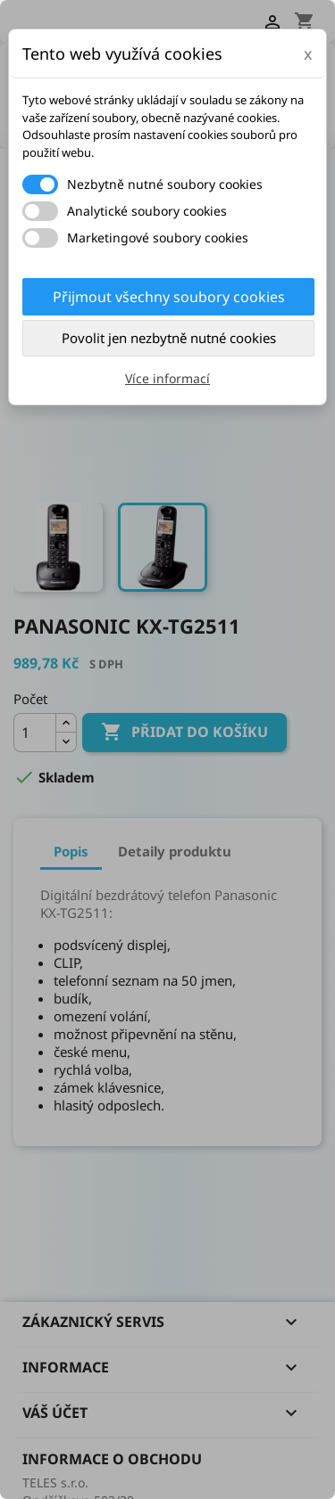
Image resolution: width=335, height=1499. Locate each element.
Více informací (167, 378)
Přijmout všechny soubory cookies (169, 297)
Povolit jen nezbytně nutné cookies (169, 338)
